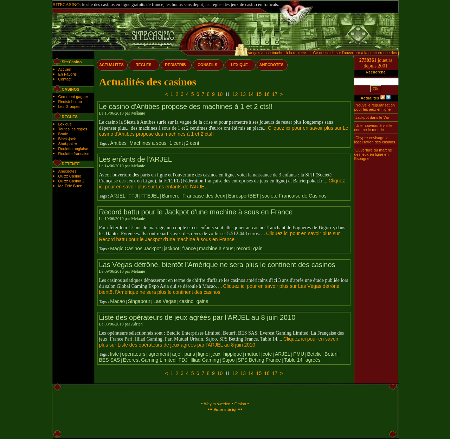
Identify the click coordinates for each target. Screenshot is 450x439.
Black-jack (67, 139)
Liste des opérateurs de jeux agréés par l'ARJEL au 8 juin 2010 (197, 317)
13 (243, 94)
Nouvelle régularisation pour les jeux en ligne (374, 107)
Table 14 (293, 360)
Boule (63, 134)
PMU (298, 354)
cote (267, 354)
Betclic (314, 354)
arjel (176, 354)
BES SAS (109, 360)
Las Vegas (164, 301)
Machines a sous (147, 143)
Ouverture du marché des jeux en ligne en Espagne (373, 154)
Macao (117, 301)
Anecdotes (67, 171)
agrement (158, 354)
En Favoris (67, 74)
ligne (203, 354)
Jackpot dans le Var (372, 117)
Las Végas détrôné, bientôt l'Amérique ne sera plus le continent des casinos (217, 265)
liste (114, 354)
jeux (215, 354)
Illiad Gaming (205, 360)
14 (251, 94)
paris (189, 354)
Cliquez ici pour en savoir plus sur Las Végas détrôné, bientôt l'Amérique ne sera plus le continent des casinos (220, 289)
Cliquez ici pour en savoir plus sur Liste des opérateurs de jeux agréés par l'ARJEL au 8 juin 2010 (219, 342)
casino (186, 301)
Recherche (375, 72)
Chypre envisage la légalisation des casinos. (375, 140)
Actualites (370, 98)
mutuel (252, 354)
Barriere (171, 196)
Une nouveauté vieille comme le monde (373, 127)
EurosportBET (243, 196)
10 (220, 94)
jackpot (171, 248)
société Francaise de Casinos (294, 196)
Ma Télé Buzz (70, 186)
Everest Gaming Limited (149, 360)
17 (275, 94)
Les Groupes (69, 106)
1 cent (176, 143)
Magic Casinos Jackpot (135, 248)
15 (259, 94)
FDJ (183, 360)
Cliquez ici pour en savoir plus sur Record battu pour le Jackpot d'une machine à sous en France (219, 236)
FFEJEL (150, 196)
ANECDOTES (271, 65)
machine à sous (216, 248)
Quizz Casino (69, 176)
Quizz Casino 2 (71, 181)
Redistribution (70, 101)
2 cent (192, 143)
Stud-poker (67, 144)
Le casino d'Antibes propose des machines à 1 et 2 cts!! (186, 106)
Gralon (240, 404)
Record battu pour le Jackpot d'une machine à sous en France (196, 212)
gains (202, 301)
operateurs (134, 354)
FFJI (133, 196)
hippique (232, 354)
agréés (313, 360)
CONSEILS (207, 65)
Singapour (139, 301)
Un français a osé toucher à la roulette (275, 53)
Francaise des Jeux (203, 196)
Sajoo (228, 360)
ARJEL (118, 196)
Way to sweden (217, 404)
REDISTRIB (175, 65)
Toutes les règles (73, 129)
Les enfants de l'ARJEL (135, 159)
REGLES (143, 65)
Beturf (331, 354)
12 (235, 94)
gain (257, 248)
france (189, 248)
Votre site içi (225, 409)
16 (267, 94)
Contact (65, 79)
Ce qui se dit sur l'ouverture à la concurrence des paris (361, 53)
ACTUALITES (111, 65)
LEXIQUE (239, 65)
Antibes (118, 143)
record (243, 248)
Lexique (65, 124)
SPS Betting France (259, 360)
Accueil (64, 69)
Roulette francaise (74, 153)
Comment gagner (73, 97)
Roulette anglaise (73, 149)
